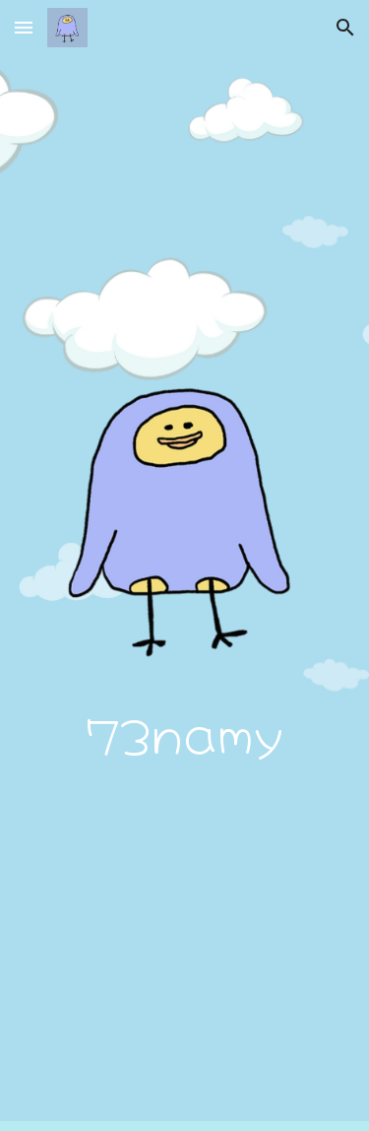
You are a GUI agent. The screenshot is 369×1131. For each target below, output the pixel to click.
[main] (185, 732)
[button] (23, 27)
